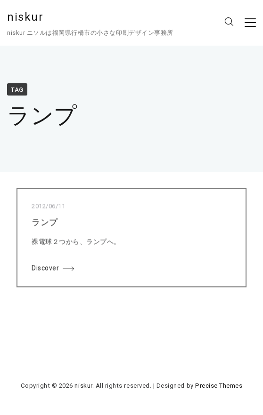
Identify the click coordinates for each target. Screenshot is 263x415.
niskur (25, 17)
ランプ (45, 223)
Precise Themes (218, 385)
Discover (45, 268)
